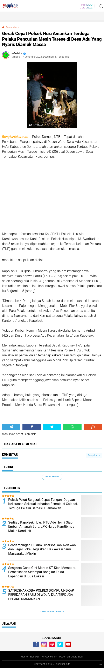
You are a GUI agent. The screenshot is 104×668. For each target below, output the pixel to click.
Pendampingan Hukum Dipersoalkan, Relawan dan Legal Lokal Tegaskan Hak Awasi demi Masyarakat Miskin (42, 549)
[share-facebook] (31, 427)
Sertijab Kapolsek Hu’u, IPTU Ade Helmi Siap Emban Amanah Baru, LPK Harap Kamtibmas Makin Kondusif (41, 526)
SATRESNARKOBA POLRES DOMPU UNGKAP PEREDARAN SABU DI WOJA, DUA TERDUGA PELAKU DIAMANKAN (41, 595)
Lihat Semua (52, 476)
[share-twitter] (52, 427)
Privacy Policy (49, 656)
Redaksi (34, 656)
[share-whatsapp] (72, 427)
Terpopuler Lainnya (52, 611)
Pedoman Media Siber (71, 656)
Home (24, 656)
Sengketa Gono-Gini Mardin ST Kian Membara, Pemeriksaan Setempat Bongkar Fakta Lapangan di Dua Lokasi (42, 572)
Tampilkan (94, 455)
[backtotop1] (100, 664)
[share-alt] (11, 427)
